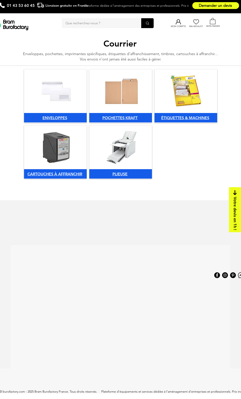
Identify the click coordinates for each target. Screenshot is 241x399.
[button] (212, 21)
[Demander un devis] (215, 5)
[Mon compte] (178, 22)
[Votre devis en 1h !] (235, 209)
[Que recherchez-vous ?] (98, 23)
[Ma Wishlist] (196, 22)
